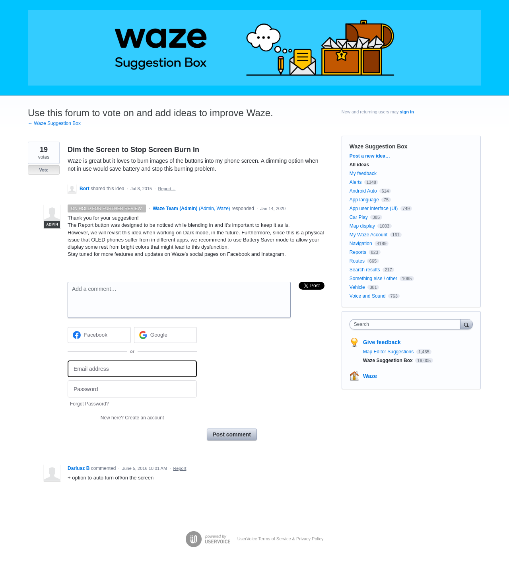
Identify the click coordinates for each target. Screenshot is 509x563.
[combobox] (407, 324)
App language (364, 200)
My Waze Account (369, 235)
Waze (370, 376)
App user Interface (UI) (374, 208)
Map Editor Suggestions (389, 352)
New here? (132, 418)
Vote (43, 170)
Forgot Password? (89, 404)
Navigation (361, 243)
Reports (358, 252)
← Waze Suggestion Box (54, 123)
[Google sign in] (165, 335)
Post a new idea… (370, 156)
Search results (365, 270)
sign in (407, 111)
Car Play (359, 217)
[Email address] (132, 369)
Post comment (232, 434)
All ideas (359, 165)
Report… (166, 188)
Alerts (356, 182)
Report (179, 468)
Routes (357, 261)
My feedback (363, 173)
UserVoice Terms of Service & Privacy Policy (280, 538)
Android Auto (363, 191)
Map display (362, 226)
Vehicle (357, 287)
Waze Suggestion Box (379, 146)
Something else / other (373, 278)
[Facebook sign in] (99, 335)
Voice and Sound (368, 296)
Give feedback (382, 342)
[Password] (132, 388)
